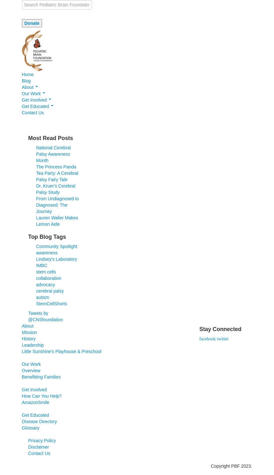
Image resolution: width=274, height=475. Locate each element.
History (29, 338)
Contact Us (33, 112)
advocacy (45, 284)
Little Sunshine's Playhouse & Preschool (62, 351)
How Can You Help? (42, 396)
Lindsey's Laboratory (56, 259)
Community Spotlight (56, 246)
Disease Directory (39, 421)
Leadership (33, 345)
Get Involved (37, 100)
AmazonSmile (35, 402)
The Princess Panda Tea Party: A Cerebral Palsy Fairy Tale (57, 173)
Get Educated (38, 106)
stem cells (46, 271)
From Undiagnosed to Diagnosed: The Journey (57, 205)
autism (42, 297)
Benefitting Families (41, 376)
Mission (29, 332)
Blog (26, 80)
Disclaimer (38, 447)
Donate (32, 23)
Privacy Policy (42, 440)
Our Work (34, 93)
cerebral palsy (50, 291)
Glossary (30, 427)
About (30, 87)
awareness (47, 252)
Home (28, 74)
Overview (31, 370)
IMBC (41, 265)
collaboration (48, 278)
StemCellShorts (51, 303)
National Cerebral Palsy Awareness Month (53, 154)
